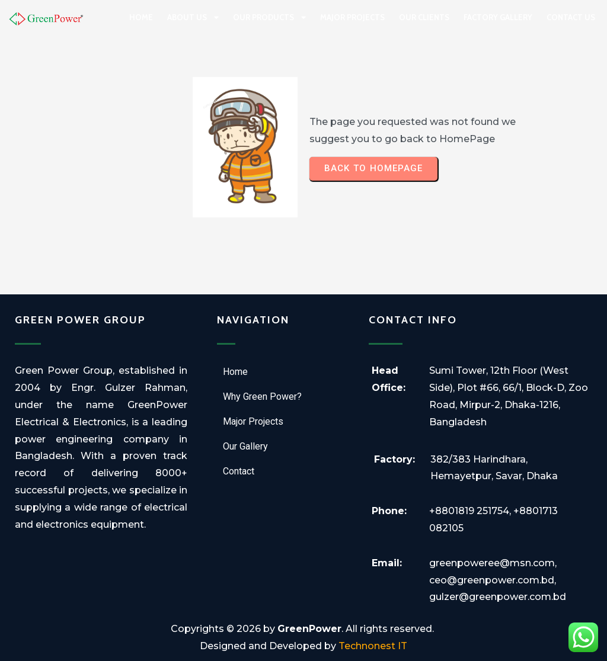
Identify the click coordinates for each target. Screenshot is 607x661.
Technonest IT (372, 646)
